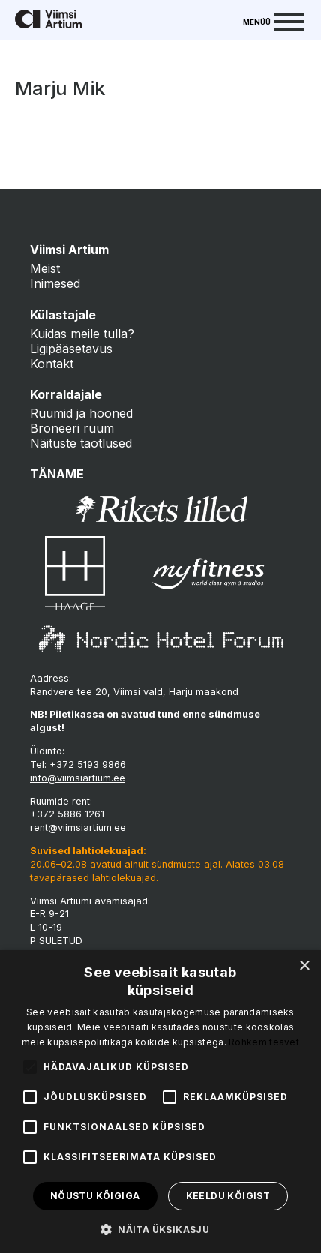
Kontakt (52, 363)
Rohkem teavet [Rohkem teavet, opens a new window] (264, 1042)
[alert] (160, 1101)
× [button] (304, 966)
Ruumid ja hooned (81, 413)
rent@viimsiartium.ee (78, 827)
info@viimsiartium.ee (77, 778)
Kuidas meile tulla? (82, 333)
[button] (160, 1228)
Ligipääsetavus (71, 348)
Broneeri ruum (72, 428)
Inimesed (55, 283)
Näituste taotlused (81, 443)
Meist (45, 268)
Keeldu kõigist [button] (228, 1195)
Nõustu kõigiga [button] (95, 1195)
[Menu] (274, 20)
